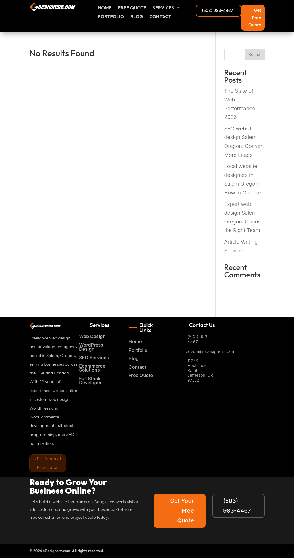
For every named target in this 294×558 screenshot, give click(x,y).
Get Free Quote (254, 17)
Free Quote (141, 375)
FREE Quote (132, 8)
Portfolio (111, 16)
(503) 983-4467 (217, 10)
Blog (136, 16)
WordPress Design (91, 347)
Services (163, 8)
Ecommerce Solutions (92, 368)
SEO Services (94, 358)
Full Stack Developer (90, 380)
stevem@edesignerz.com (210, 351)
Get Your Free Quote (182, 510)
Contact (160, 16)
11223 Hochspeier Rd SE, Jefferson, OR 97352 (200, 370)
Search (255, 54)
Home (104, 8)
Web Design (92, 336)
